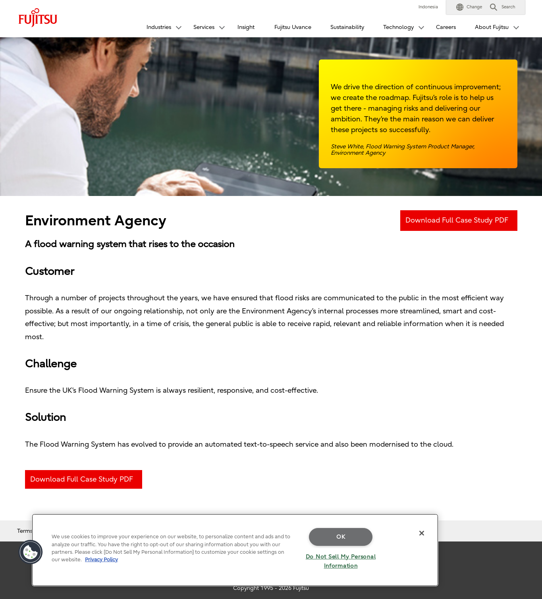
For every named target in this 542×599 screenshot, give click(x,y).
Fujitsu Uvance (292, 27)
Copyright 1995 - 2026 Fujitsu (271, 588)
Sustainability (347, 27)
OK (340, 537)
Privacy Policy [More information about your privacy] (101, 560)
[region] (235, 550)
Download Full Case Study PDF (456, 220)
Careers (446, 27)
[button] (469, 7)
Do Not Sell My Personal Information (341, 561)
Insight (246, 27)
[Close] (421, 533)
